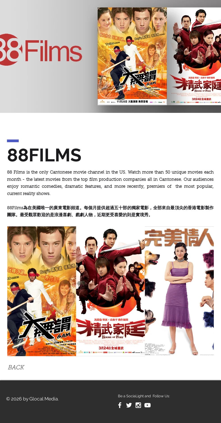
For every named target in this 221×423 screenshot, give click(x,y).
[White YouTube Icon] (147, 405)
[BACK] (15, 368)
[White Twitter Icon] (129, 405)
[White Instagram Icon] (138, 405)
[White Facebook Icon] (120, 405)
